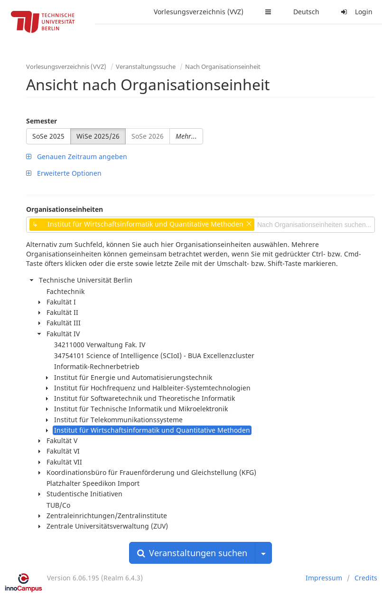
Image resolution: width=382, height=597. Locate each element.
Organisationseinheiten (64, 209)
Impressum (324, 577)
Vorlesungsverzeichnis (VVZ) (198, 11)
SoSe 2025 (48, 136)
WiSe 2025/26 (98, 136)
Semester (41, 120)
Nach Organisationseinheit (223, 66)
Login (355, 11)
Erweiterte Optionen (64, 173)
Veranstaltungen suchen (192, 553)
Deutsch (306, 11)
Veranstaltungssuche (146, 66)
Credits (365, 577)
